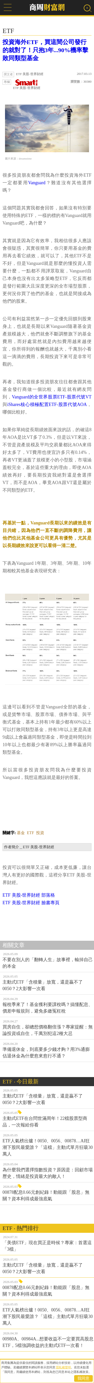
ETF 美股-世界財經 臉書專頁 (31, 902)
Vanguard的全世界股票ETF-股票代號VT (51, 396)
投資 (40, 833)
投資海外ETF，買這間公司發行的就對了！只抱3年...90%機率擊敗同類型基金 (45, 50)
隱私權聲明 (63, 1367)
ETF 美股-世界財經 (26, 84)
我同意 (83, 1378)
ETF (30, 833)
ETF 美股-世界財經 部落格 (29, 895)
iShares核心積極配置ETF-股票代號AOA (47, 404)
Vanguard (36, 182)
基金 (21, 833)
